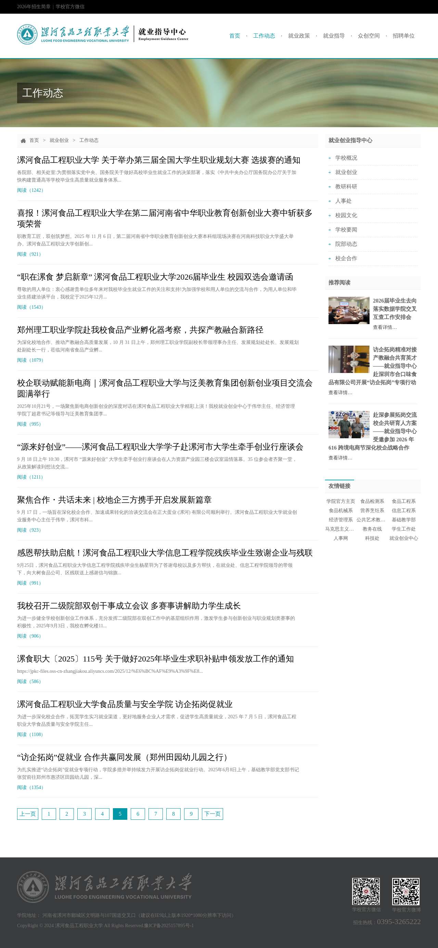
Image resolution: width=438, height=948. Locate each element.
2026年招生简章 (34, 6)
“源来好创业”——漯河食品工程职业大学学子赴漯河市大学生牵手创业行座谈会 (160, 446)
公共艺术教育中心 (372, 519)
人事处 (343, 201)
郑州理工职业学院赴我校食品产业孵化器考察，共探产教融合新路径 (140, 329)
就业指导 (334, 36)
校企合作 (346, 258)
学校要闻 (346, 229)
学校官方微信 (70, 9)
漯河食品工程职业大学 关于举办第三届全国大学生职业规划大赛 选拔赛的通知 (158, 160)
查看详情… (385, 327)
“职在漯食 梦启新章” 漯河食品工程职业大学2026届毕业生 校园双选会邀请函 (155, 276)
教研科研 (346, 186)
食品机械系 (341, 510)
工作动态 (264, 36)
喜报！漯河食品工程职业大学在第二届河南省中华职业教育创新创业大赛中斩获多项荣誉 (165, 218)
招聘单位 (404, 36)
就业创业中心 (403, 538)
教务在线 (372, 529)
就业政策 (299, 36)
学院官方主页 (340, 501)
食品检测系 (372, 501)
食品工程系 (404, 501)
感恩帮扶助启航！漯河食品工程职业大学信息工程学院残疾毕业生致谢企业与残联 (165, 552)
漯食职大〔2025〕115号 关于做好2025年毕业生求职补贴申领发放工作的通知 (155, 658)
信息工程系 (404, 510)
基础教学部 (404, 519)
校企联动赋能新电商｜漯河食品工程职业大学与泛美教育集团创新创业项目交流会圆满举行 (165, 388)
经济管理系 (341, 519)
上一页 (28, 814)
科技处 (372, 538)
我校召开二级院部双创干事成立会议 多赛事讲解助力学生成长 (129, 605)
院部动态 (346, 244)
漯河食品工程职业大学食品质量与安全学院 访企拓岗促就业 (125, 704)
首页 (234, 36)
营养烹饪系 (372, 510)
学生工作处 (404, 529)
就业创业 (59, 140)
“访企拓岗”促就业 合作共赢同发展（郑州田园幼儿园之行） (124, 757)
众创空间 (369, 36)
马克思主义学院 (341, 529)
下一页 (212, 814)
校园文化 (346, 215)
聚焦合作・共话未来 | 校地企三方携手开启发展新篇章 (114, 499)
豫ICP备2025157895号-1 (169, 925)
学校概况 (346, 158)
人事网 (341, 538)
